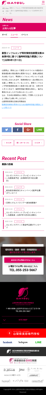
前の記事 (7, 143)
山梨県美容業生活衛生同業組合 (25, 389)
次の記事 (38, 143)
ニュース (14, 35)
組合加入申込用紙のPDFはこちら (23, 260)
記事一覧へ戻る (23, 143)
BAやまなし (13, 3)
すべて (4, 35)
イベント (24, 35)
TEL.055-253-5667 (23, 270)
